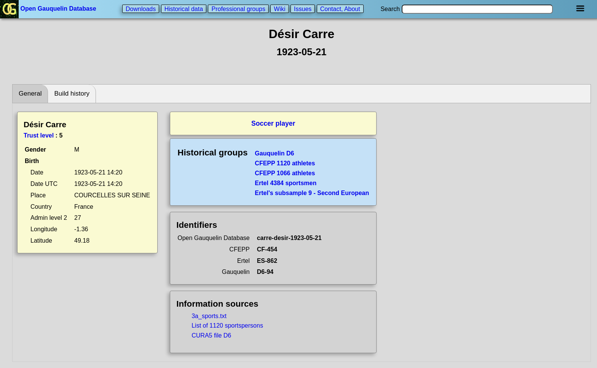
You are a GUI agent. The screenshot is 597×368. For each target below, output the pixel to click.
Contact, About (340, 8)
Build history (71, 93)
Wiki (279, 8)
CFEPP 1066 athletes (285, 173)
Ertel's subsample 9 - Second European (312, 193)
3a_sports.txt (209, 316)
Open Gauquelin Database (49, 8)
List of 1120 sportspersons (227, 325)
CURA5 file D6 (211, 335)
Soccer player (273, 123)
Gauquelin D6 (274, 153)
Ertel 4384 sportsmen (285, 183)
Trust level (39, 135)
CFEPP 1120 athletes (285, 163)
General (30, 93)
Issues (302, 8)
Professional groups (238, 8)
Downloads (141, 8)
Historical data (183, 8)
